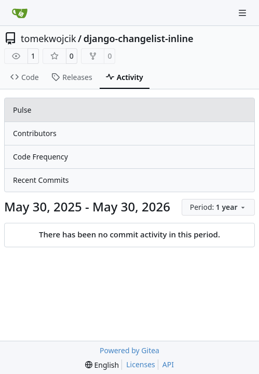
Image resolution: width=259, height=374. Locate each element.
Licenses (140, 364)
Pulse (22, 110)
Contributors (35, 133)
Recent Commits (41, 180)
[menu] (218, 207)
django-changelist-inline (139, 38)
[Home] (19, 13)
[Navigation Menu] (243, 12)
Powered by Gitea (129, 350)
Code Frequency (40, 157)
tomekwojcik (48, 38)
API (168, 364)
